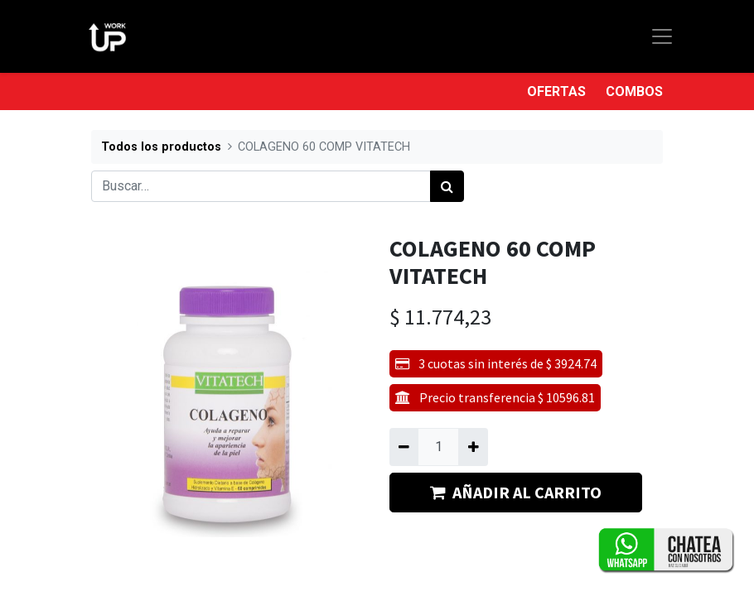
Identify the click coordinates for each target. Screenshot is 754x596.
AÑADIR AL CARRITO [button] (516, 492)
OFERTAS (556, 91)
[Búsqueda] (447, 186)
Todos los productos (161, 147)
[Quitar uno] (403, 447)
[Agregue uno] (472, 447)
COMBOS (634, 91)
